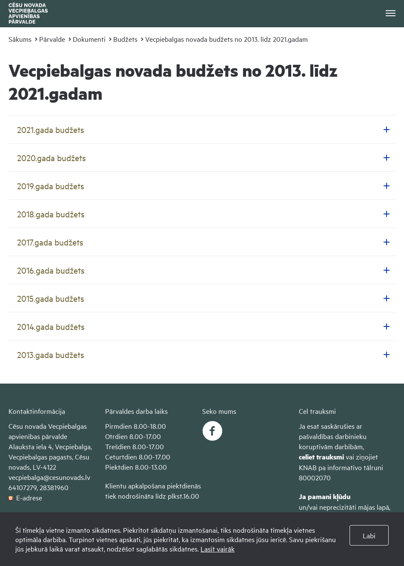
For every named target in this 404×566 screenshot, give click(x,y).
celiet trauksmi (321, 457)
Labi (369, 535)
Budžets (125, 39)
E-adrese (25, 497)
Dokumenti (89, 39)
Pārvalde (52, 39)
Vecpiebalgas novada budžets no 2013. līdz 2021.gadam (226, 39)
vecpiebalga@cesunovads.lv (49, 477)
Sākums (20, 39)
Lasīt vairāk (218, 548)
